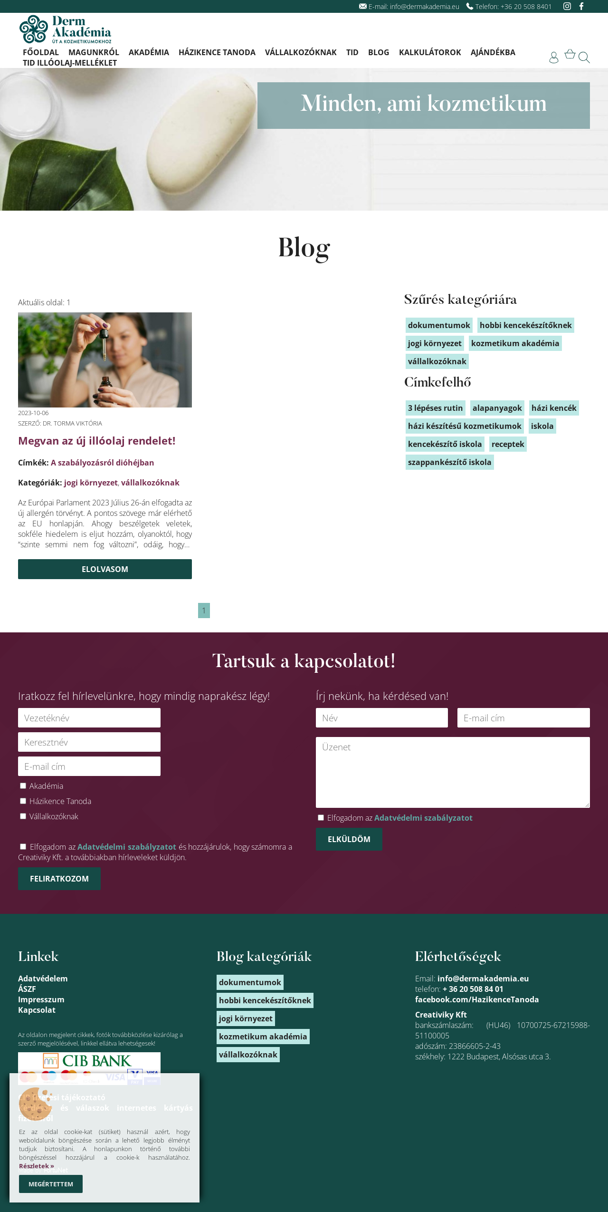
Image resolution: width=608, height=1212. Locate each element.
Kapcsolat (37, 1010)
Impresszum (41, 999)
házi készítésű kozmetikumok (465, 426)
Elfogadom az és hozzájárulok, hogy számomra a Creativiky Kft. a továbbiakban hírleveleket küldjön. (155, 852)
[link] (554, 57)
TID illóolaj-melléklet (70, 63)
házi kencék (554, 408)
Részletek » (36, 1166)
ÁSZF (27, 989)
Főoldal (41, 52)
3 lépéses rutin (435, 408)
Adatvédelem (43, 978)
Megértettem (50, 1184)
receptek (508, 444)
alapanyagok (497, 408)
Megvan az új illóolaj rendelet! (96, 440)
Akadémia (149, 52)
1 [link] (204, 610)
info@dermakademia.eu (424, 6)
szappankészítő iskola (450, 462)
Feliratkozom (59, 878)
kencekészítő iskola (445, 444)
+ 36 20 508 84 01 (473, 989)
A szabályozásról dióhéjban (102, 462)
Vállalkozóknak (301, 52)
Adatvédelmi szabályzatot (126, 847)
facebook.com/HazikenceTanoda (477, 999)
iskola (542, 426)
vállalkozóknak (150, 482)
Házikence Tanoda (217, 52)
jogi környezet (91, 482)
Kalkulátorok (430, 52)
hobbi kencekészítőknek (526, 325)
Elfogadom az (400, 818)
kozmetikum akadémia (515, 343)
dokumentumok (439, 325)
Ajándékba (493, 52)
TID (352, 52)
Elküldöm (349, 839)
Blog (379, 52)
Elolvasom (105, 569)
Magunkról (93, 52)
